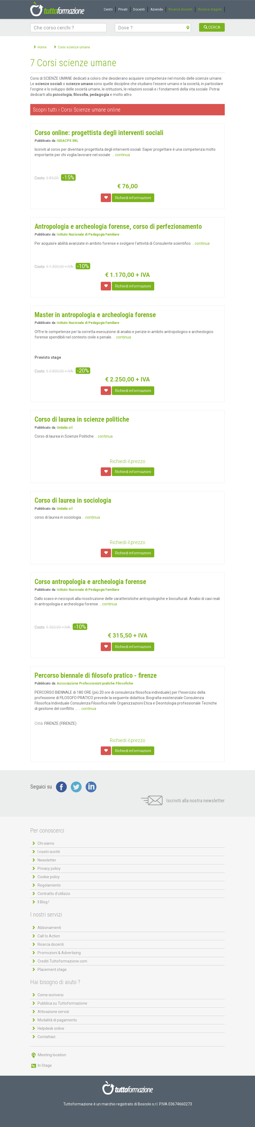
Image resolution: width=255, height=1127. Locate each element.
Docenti (139, 9)
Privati (123, 9)
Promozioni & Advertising (59, 953)
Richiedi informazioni (133, 198)
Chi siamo (46, 843)
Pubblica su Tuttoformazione (62, 1003)
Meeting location (48, 1055)
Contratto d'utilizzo (54, 893)
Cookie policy (49, 877)
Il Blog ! (43, 902)
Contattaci (46, 1037)
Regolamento (49, 885)
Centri (108, 9)
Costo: (40, 178)
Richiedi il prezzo (127, 461)
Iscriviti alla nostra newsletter (183, 800)
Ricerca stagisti (210, 9)
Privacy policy (49, 868)
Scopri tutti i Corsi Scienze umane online (76, 109)
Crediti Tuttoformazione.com (62, 961)
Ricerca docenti (180, 9)
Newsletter (47, 860)
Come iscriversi (50, 995)
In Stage (41, 1065)
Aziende (156, 9)
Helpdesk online (51, 1028)
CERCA (212, 27)
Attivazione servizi (53, 1011)
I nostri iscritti (49, 852)
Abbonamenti (49, 927)
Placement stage (52, 969)
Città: (39, 723)
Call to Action (49, 936)
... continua (121, 155)
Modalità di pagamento (57, 1020)
